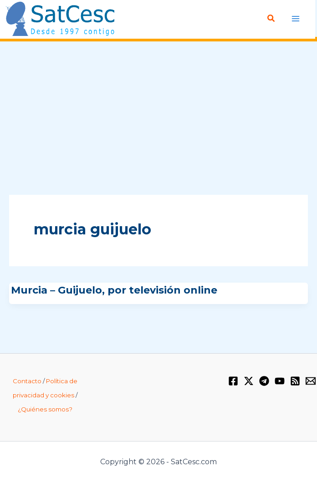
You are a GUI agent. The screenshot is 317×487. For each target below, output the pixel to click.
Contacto (27, 381)
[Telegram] (264, 381)
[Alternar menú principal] (295, 18)
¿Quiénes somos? (45, 408)
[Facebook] (233, 381)
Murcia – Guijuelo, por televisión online (114, 290)
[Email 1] (311, 381)
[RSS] (295, 381)
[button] (271, 19)
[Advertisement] (158, 119)
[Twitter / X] (249, 381)
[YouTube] (280, 381)
